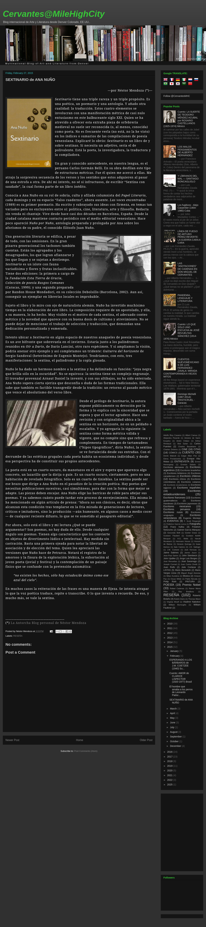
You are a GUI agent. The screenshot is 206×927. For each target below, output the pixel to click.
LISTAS (167, 570)
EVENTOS (173, 521)
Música (186, 576)
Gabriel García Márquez (189, 530)
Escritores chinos (177, 479)
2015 (170, 647)
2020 (170, 770)
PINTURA (190, 581)
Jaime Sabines (171, 552)
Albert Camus (191, 435)
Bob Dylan (183, 444)
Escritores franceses (174, 497)
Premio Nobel (191, 584)
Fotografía (195, 523)
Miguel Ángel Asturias (191, 573)
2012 (170, 633)
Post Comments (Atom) (85, 751)
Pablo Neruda (191, 579)
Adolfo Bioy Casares (172, 435)
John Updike (169, 558)
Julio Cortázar (188, 567)
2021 (170, 775)
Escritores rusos (173, 512)
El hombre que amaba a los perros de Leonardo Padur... (181, 690)
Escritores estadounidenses (182, 492)
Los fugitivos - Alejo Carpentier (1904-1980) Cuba (188, 208)
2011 (170, 628)
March (173, 708)
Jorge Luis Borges (188, 558)
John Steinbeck (189, 555)
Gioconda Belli (173, 533)
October (174, 741)
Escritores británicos (177, 473)
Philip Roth (169, 581)
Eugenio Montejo (192, 518)
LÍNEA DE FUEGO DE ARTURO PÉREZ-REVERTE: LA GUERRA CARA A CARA (189, 237)
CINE (184, 449)
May (172, 718)
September (176, 736)
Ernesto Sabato (188, 465)
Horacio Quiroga (184, 544)
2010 (170, 623)
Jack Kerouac (190, 550)
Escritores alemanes (173, 467)
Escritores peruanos (176, 509)
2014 (170, 642)
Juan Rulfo (169, 567)
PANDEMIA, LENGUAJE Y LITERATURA (185, 298)
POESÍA (168, 584)
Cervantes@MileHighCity (54, 14)
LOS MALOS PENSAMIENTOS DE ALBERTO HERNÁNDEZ (187, 151)
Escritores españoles (189, 487)
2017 (170, 756)
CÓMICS (173, 453)
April (172, 713)
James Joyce (190, 553)
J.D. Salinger (195, 547)
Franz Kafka (177, 527)
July (172, 727)
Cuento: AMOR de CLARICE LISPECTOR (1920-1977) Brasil (180, 677)
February (175, 655)
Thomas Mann (194, 599)
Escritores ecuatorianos (177, 485)
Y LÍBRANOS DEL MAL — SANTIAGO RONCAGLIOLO (188, 178)
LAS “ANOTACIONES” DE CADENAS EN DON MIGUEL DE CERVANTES (187, 269)
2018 (170, 761)
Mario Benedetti (183, 570)
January (174, 651)
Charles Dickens (170, 449)
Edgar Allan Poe (189, 456)
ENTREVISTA (181, 461)
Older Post (146, 740)
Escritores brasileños (190, 470)
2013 (170, 637)
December (176, 746)
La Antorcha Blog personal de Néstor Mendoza (49, 623)
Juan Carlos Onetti (189, 564)
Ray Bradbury (186, 592)
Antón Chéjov (182, 441)
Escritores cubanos (191, 482)
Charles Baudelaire (187, 447)
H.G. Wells (182, 539)
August (174, 732)
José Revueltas (170, 561)
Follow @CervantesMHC (176, 96)
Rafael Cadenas (177, 588)
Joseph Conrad (170, 564)
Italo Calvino (179, 547)
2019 (170, 766)
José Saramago (189, 561)
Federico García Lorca (176, 524)
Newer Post (12, 740)
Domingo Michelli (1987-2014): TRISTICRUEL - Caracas (187, 398)
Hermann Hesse (183, 541)
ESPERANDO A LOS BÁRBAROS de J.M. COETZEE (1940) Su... (180, 664)
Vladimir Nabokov (192, 602)
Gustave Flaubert (171, 536)
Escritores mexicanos (177, 506)
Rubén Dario (179, 599)
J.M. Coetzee (173, 550)
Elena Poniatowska (172, 459)
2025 (170, 784)
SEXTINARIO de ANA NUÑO (30, 79)
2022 (170, 780)
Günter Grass (191, 533)
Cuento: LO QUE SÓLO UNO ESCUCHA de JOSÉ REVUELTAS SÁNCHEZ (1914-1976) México (181, 331)
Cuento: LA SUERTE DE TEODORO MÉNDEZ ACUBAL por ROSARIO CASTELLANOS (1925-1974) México (181, 119)
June (173, 722)
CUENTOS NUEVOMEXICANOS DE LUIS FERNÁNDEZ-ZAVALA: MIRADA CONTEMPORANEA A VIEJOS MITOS (181, 368)
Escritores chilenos (190, 476)
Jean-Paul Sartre (170, 556)
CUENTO (188, 452)
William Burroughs (177, 605)
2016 (170, 751)
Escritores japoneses (187, 503)
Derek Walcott (169, 456)
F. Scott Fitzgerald (192, 521)
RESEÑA (17, 636)
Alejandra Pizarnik (171, 438)
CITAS (197, 449)
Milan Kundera (173, 576)
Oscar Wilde (176, 579)
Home (79, 740)
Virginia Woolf (173, 602)
